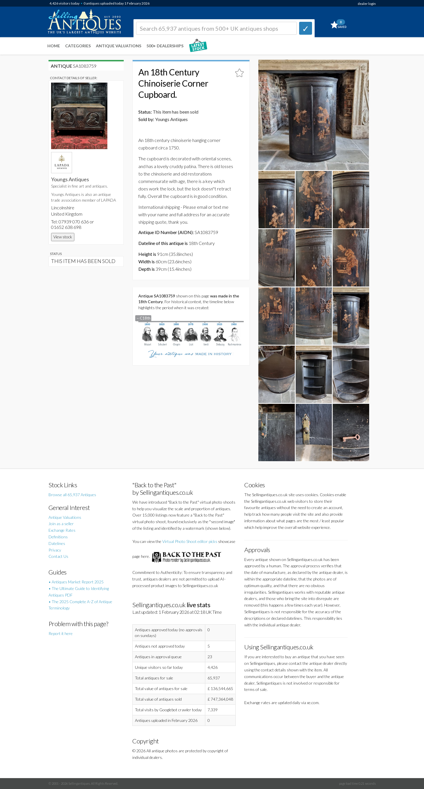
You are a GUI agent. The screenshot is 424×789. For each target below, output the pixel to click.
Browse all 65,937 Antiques (72, 494)
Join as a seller (61, 523)
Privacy (55, 550)
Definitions (58, 536)
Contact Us (58, 556)
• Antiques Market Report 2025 (76, 581)
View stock (62, 236)
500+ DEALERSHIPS (164, 45)
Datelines (57, 543)
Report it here (61, 633)
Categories (78, 45)
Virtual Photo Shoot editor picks (189, 541)
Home (53, 45)
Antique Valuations (118, 45)
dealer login (367, 3)
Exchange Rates (62, 530)
